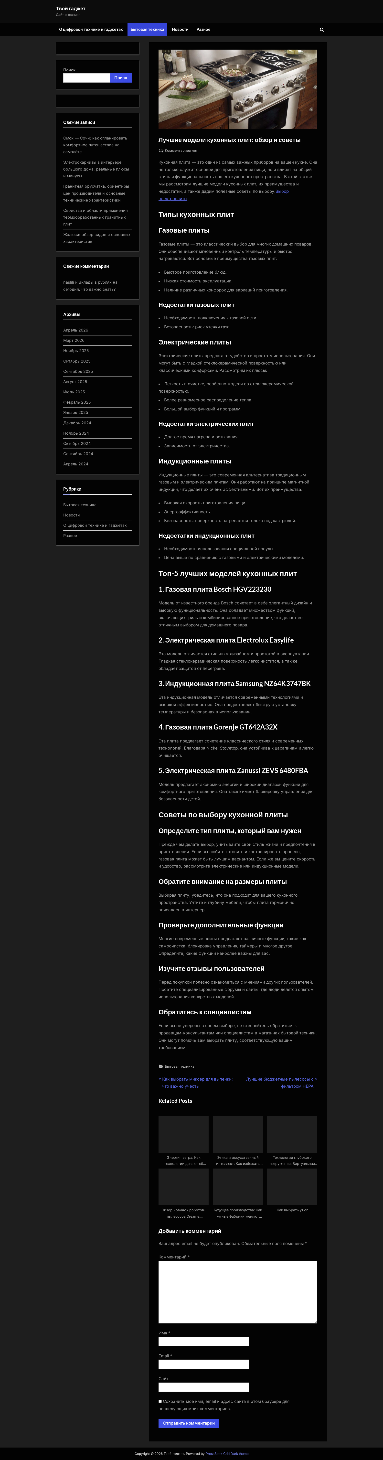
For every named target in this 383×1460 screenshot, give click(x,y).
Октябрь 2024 (77, 443)
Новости (180, 29)
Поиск (69, 69)
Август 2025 (75, 381)
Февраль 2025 (77, 402)
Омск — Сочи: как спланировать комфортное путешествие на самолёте (95, 145)
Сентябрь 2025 (78, 371)
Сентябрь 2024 (78, 453)
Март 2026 (74, 340)
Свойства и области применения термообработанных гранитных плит (95, 217)
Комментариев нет (181, 150)
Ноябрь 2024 (76, 433)
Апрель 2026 (75, 330)
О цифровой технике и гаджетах (91, 29)
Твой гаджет (70, 8)
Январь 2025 (75, 412)
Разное (204, 29)
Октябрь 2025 (77, 361)
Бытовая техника (147, 29)
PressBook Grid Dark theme (227, 1454)
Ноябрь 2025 (76, 350)
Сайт (163, 1378)
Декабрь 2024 (77, 422)
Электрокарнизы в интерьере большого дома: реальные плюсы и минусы (96, 169)
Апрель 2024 (75, 464)
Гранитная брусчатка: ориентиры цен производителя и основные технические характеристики (96, 193)
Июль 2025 (74, 391)
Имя (164, 1333)
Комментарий (174, 1257)
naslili (68, 282)
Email (165, 1355)
